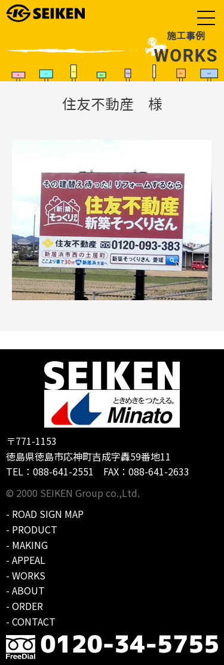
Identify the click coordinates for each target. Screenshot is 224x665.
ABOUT (28, 590)
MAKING (30, 545)
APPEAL (28, 560)
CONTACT (34, 621)
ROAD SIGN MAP (48, 514)
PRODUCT (34, 529)
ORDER (27, 606)
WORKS (28, 575)
